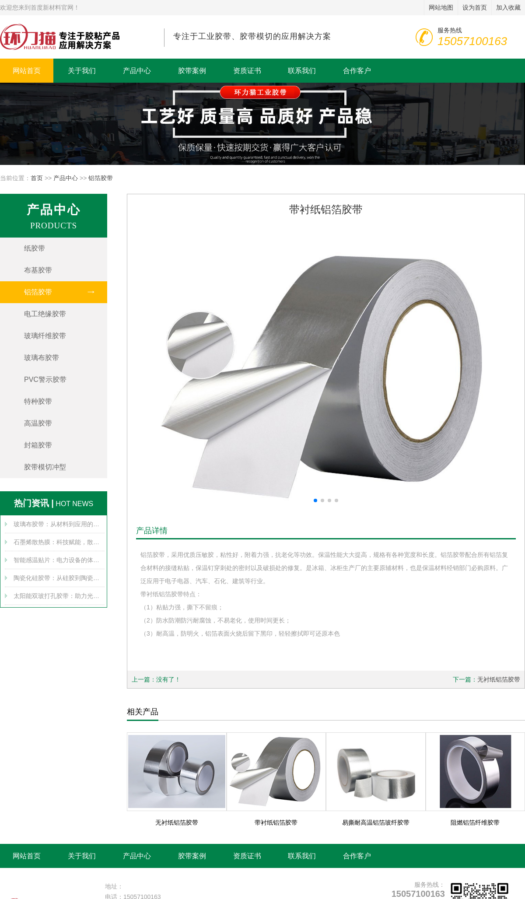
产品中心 (137, 70)
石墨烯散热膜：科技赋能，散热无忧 (59, 542)
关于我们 (82, 70)
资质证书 (247, 70)
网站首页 (27, 70)
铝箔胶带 (100, 178)
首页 (37, 178)
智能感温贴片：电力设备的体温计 (59, 559)
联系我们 (302, 70)
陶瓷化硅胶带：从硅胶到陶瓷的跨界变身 (59, 577)
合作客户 (357, 70)
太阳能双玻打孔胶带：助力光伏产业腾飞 (59, 595)
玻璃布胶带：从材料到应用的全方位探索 (59, 524)
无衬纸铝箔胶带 (498, 679)
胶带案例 (192, 70)
